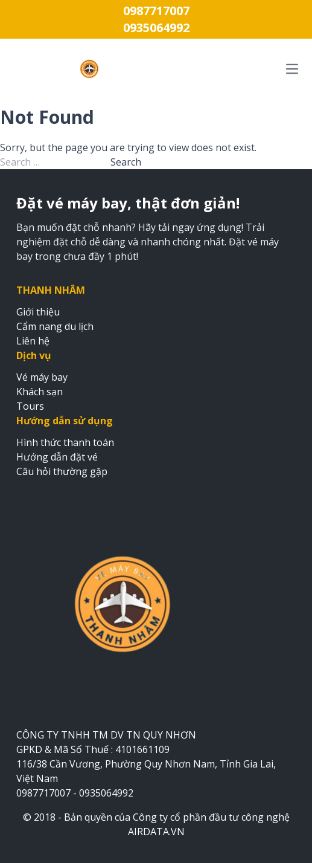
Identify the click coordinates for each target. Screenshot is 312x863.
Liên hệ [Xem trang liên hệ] (32, 340)
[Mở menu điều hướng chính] (236, 69)
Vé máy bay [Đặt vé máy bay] (42, 377)
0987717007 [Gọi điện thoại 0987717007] (156, 10)
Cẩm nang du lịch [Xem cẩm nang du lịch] (55, 326)
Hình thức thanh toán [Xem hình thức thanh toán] (65, 442)
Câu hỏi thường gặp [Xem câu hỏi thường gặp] (61, 471)
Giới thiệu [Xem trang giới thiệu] (38, 311)
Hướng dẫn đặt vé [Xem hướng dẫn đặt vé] (57, 457)
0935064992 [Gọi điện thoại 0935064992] (156, 27)
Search (125, 162)
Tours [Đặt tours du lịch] (30, 406)
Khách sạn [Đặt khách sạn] (39, 391)
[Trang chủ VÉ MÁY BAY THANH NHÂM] (89, 68)
